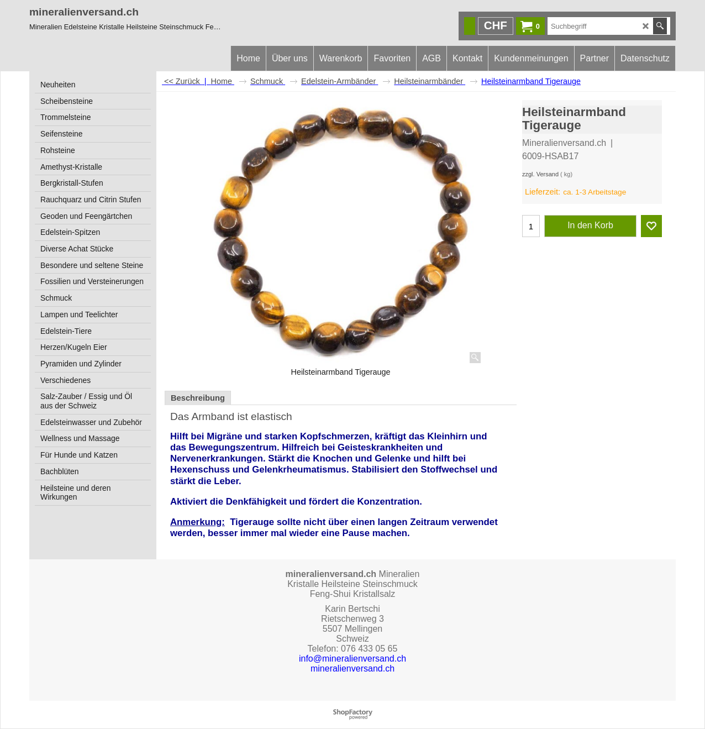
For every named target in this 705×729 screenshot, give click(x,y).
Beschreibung (198, 398)
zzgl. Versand (540, 174)
